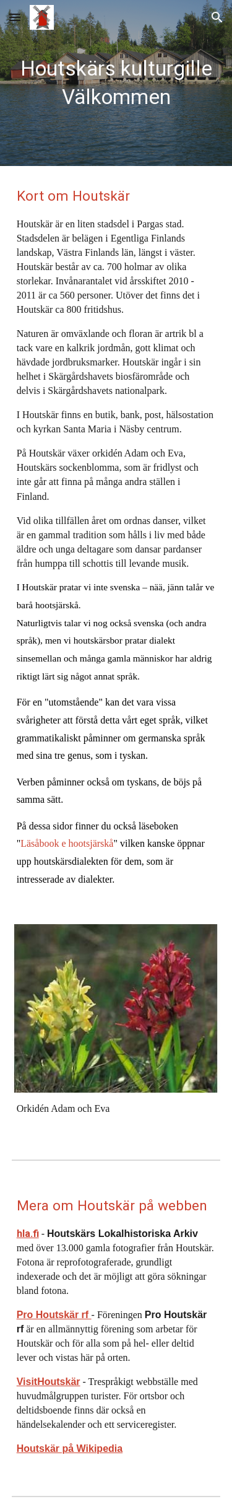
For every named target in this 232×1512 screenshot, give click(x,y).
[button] (15, 17)
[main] (116, 83)
